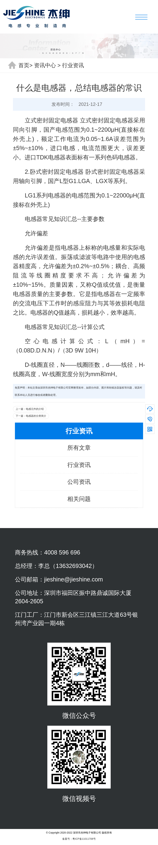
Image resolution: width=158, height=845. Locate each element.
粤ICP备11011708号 (84, 838)
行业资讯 (73, 65)
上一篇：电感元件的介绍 (30, 408)
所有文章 (79, 447)
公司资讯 (79, 482)
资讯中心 (45, 65)
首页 (23, 65)
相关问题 (79, 499)
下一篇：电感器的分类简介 (31, 415)
